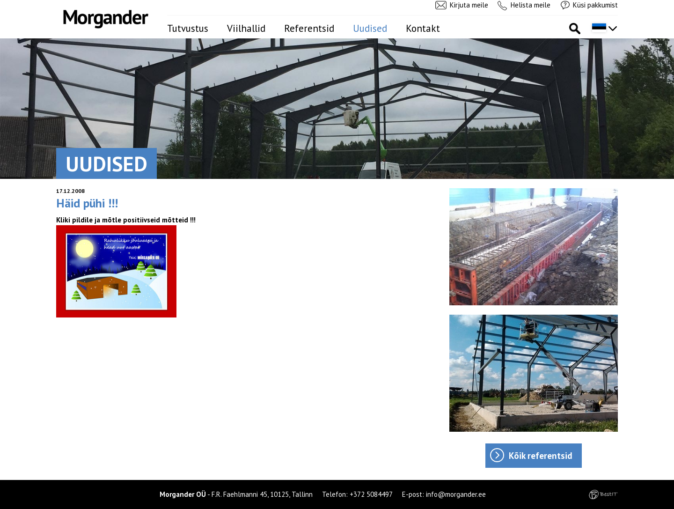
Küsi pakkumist (595, 4)
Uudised (370, 28)
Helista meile (530, 4)
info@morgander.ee (456, 494)
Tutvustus (187, 28)
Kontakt (423, 28)
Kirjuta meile (469, 4)
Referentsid (309, 28)
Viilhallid (246, 28)
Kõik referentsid (540, 455)
